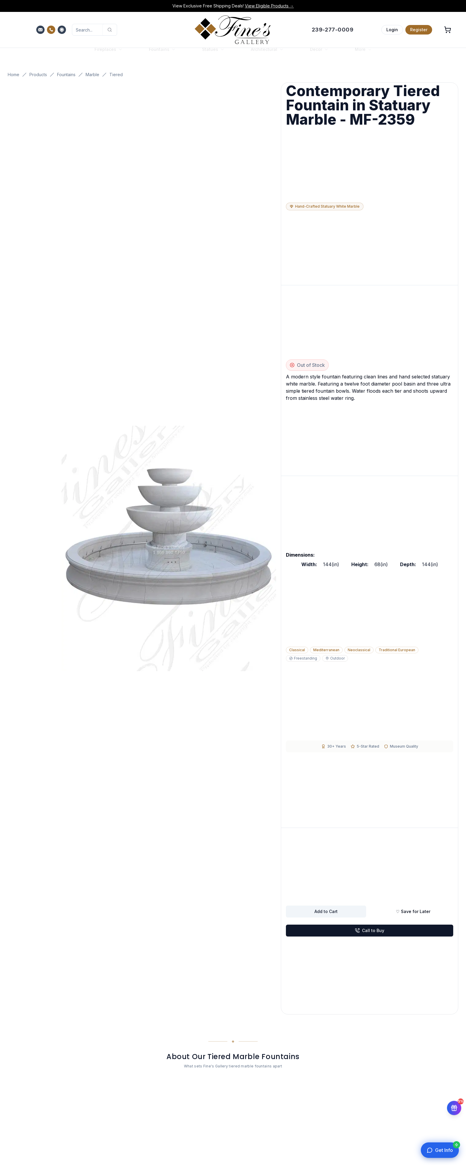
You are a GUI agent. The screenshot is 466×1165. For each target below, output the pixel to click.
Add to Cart (326, 911)
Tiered (116, 74)
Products (38, 74)
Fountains (66, 74)
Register (418, 29)
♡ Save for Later (413, 911)
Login (392, 29)
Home (13, 74)
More (363, 55)
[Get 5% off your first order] (454, 1107)
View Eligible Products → (269, 5)
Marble (92, 74)
